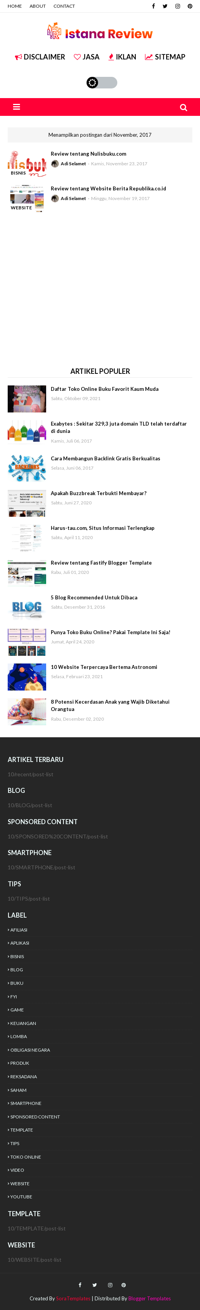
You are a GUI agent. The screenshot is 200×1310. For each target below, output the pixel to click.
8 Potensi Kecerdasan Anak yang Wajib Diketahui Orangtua (110, 706)
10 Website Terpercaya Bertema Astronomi (104, 667)
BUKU (16, 983)
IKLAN (122, 57)
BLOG (16, 969)
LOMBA (18, 1036)
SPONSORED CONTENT (35, 1117)
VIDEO (17, 1170)
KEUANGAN (23, 1023)
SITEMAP (165, 57)
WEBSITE (20, 1183)
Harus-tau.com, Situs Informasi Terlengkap (103, 528)
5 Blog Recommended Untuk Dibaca (94, 597)
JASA (87, 57)
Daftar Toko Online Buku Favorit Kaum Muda (104, 389)
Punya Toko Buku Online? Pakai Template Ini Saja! (110, 632)
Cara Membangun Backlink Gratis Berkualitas (105, 458)
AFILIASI (18, 930)
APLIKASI (19, 943)
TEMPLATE (21, 1130)
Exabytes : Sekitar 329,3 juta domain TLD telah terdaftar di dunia (119, 427)
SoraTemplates (73, 1298)
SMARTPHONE (26, 1103)
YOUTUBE (21, 1197)
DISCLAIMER (40, 57)
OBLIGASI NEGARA (30, 1050)
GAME (17, 1010)
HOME (15, 6)
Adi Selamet (73, 163)
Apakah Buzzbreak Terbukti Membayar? (99, 493)
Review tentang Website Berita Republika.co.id (108, 188)
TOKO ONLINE (25, 1157)
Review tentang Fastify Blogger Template (101, 563)
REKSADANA (23, 1076)
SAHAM (18, 1090)
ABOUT (38, 6)
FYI (13, 996)
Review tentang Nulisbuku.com (88, 154)
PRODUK (19, 1063)
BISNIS (17, 956)
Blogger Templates (149, 1298)
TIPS (14, 1143)
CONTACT (64, 6)
